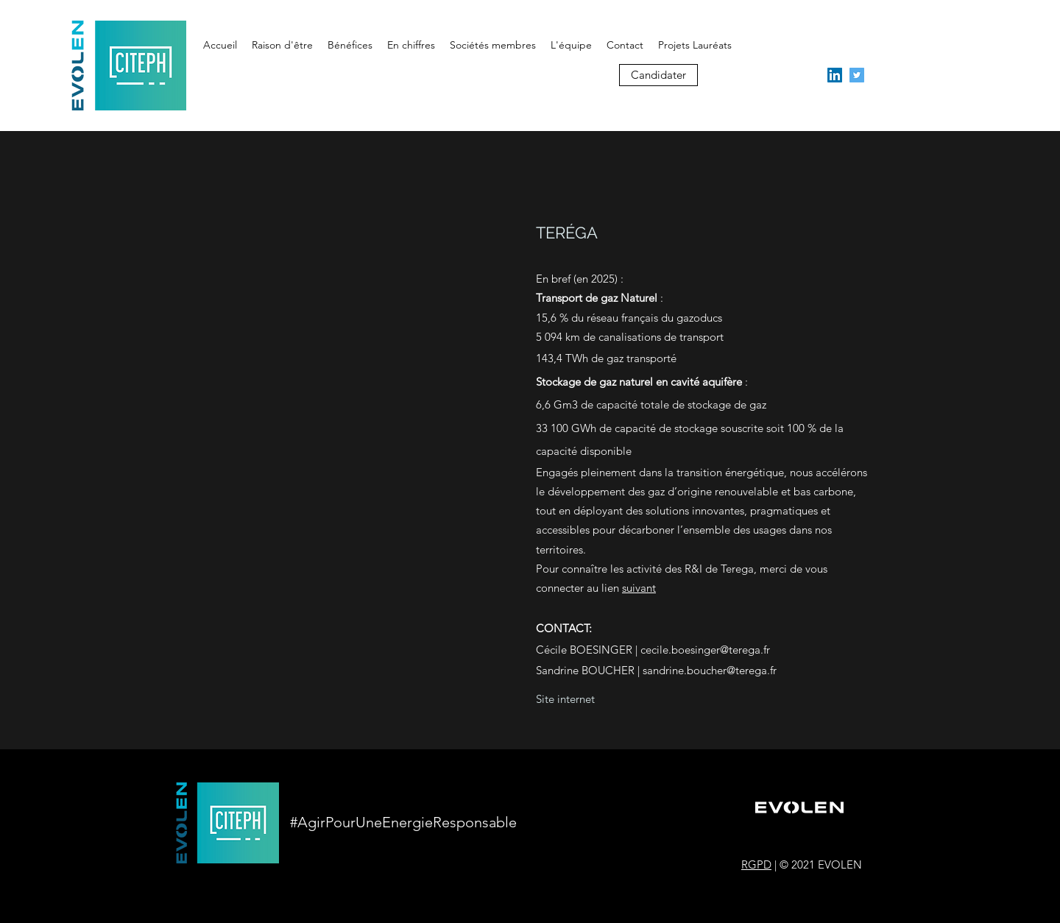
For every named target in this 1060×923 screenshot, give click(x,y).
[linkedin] (834, 75)
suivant (639, 588)
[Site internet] (566, 699)
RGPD (756, 864)
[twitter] (856, 75)
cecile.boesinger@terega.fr (705, 650)
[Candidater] (658, 75)
